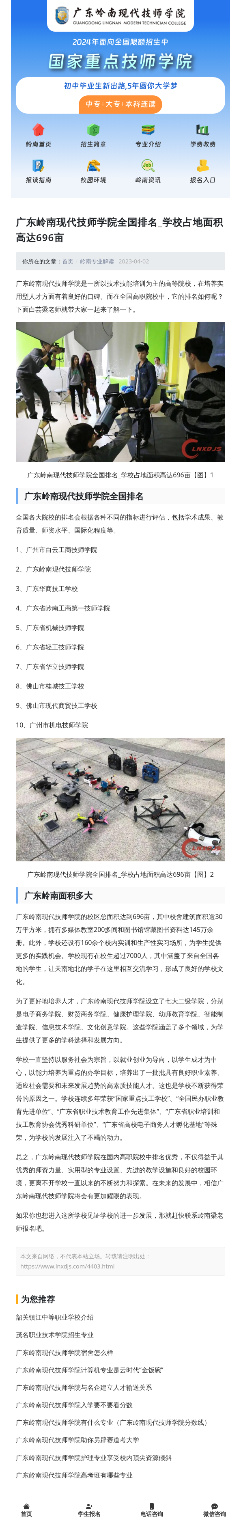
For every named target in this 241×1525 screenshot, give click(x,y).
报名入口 (203, 180)
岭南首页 (39, 144)
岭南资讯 (148, 180)
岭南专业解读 (97, 261)
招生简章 (93, 144)
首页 (67, 261)
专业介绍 (148, 144)
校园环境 (93, 180)
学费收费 (203, 144)
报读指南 (39, 180)
